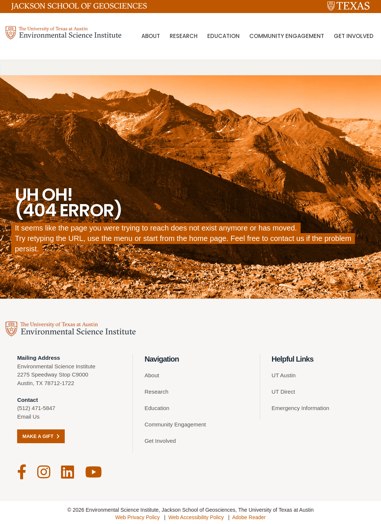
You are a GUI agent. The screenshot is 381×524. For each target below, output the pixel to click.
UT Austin (284, 375)
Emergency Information (300, 408)
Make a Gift (41, 436)
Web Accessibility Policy (196, 515)
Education (223, 37)
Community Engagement (286, 37)
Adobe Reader (249, 515)
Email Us (28, 416)
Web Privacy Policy (137, 515)
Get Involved (354, 37)
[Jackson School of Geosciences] (79, 8)
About (150, 37)
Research (184, 37)
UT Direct (283, 391)
